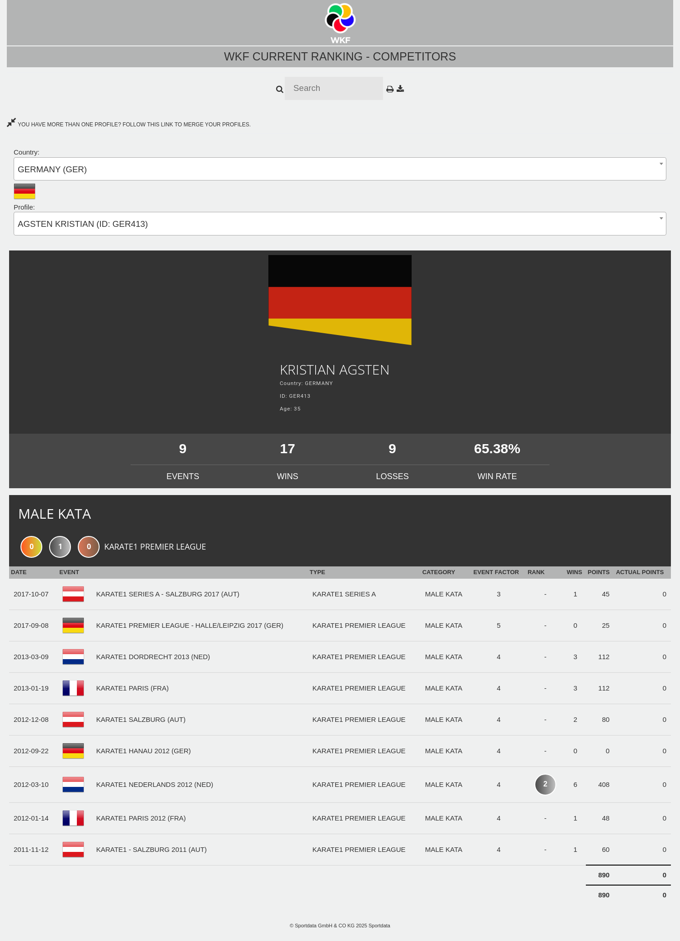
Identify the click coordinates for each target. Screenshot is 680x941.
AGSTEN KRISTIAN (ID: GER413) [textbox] (83, 224)
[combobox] (340, 168)
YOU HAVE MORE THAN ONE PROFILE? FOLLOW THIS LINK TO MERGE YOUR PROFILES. (129, 124)
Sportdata (379, 925)
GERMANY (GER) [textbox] (52, 169)
